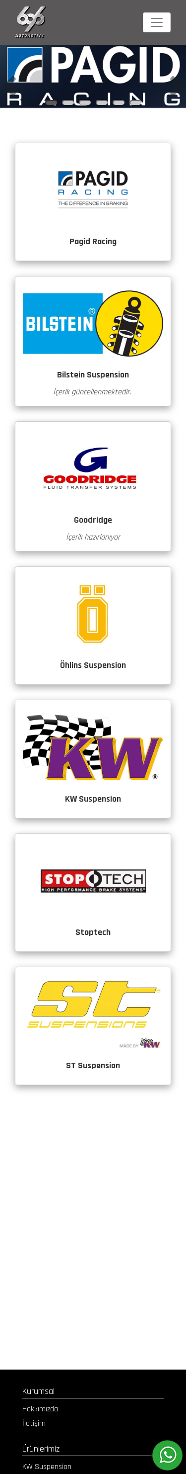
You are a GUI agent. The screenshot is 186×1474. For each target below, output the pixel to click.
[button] (9, 86)
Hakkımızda (40, 1409)
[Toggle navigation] (157, 22)
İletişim (34, 1423)
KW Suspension (46, 1467)
